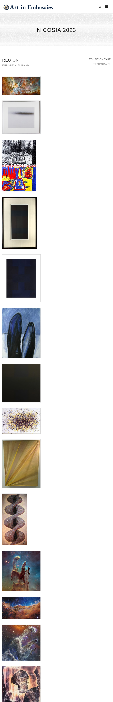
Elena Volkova (8, 431)
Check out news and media (93, 668)
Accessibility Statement (18, 664)
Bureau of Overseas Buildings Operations (28, 678)
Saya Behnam (8, 449)
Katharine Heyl (9, 438)
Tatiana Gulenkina (10, 452)
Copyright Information (17, 671)
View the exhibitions (89, 654)
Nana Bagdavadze (10, 442)
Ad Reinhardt (8, 428)
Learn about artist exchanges (94, 661)
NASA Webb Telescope (12, 445)
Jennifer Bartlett (9, 435)
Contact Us (12, 658)
